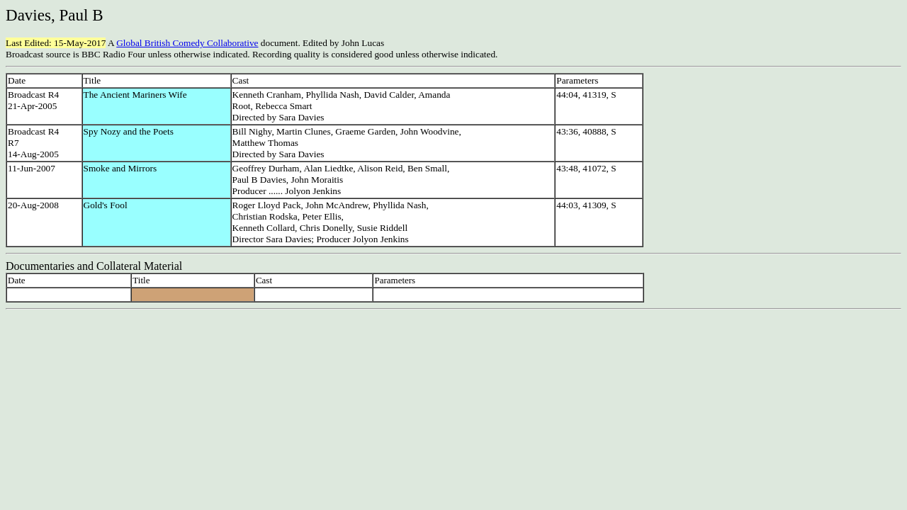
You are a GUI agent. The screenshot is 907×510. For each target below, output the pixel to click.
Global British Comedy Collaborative (187, 43)
